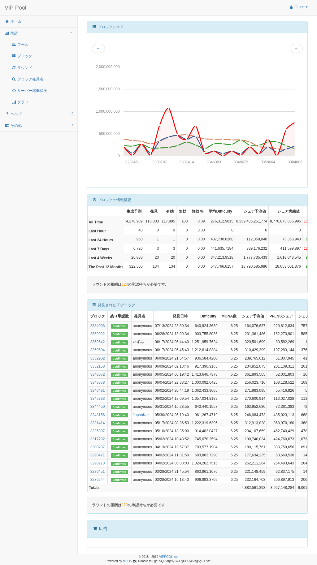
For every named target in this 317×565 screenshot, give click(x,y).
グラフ (19, 102)
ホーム (13, 21)
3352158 (97, 366)
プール (19, 44)
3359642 (97, 342)
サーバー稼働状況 (29, 90)
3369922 (97, 334)
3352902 (97, 358)
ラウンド (21, 68)
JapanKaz (141, 415)
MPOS (127, 561)
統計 (39, 33)
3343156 (97, 415)
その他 (39, 125)
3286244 (97, 479)
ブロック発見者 (27, 79)
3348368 (97, 382)
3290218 (97, 463)
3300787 (97, 447)
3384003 (97, 326)
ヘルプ (39, 113)
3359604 (97, 350)
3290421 (97, 455)
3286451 (97, 471)
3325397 (97, 431)
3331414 (97, 423)
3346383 (97, 398)
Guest (298, 7)
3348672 (97, 374)
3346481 (97, 390)
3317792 (97, 439)
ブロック (21, 56)
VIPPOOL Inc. (168, 557)
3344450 (97, 406)
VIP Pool (15, 8)
